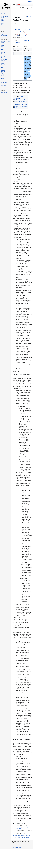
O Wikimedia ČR (25, 845)
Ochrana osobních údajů (17, 845)
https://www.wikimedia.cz (22, 13)
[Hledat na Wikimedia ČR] (29, 7)
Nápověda (28, 16)
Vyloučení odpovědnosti (16, 847)
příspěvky (17, 35)
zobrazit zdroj (17, 31)
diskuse (17, 34)
